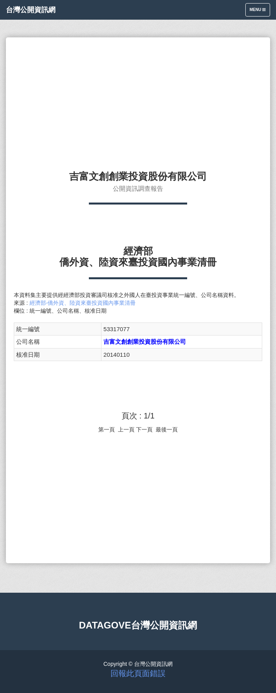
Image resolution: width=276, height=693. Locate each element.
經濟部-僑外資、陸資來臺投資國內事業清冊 (82, 303)
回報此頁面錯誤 (138, 673)
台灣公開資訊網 (30, 10)
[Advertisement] (138, 100)
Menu (259, 12)
